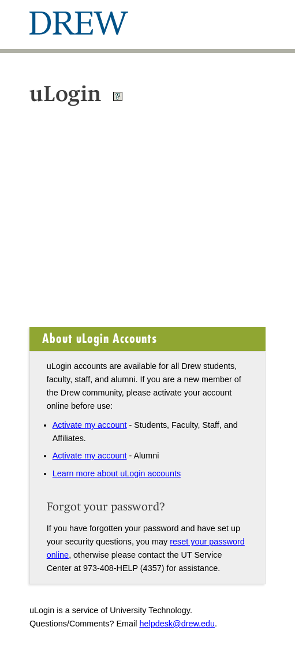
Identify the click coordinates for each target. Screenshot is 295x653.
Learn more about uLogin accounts (117, 473)
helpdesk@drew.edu (177, 623)
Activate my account (90, 425)
